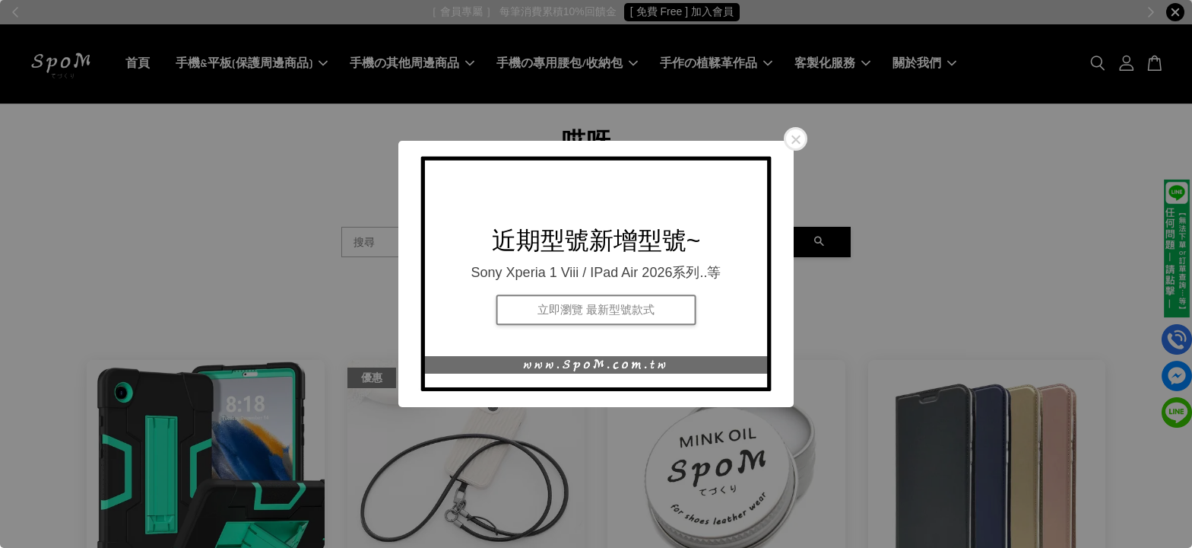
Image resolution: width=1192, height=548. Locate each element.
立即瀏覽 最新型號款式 (596, 309)
